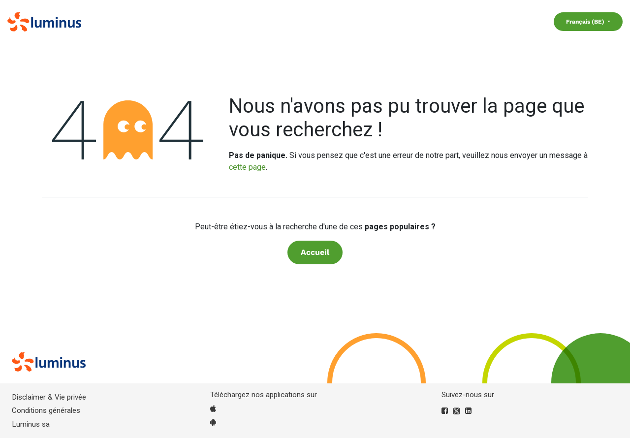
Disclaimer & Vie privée (49, 397)
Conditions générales (46, 410)
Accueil (315, 252)
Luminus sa (31, 424)
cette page (247, 167)
